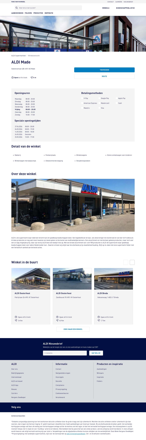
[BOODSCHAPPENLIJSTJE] (125, 7)
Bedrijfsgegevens (17, 372)
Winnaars (100, 372)
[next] (132, 262)
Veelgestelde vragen (63, 372)
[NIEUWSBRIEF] (128, 2)
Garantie (59, 380)
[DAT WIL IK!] (96, 353)
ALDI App (14, 384)
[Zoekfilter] (48, 7)
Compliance (60, 384)
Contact (58, 368)
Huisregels (60, 376)
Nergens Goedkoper (18, 397)
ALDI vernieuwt (16, 380)
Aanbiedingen (102, 368)
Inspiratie (100, 376)
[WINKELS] (106, 7)
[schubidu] (33, 406)
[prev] (125, 262)
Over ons (14, 368)
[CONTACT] (110, 2)
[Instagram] (25, 406)
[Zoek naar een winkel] (73, 329)
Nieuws (14, 389)
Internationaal (16, 376)
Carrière (14, 393)
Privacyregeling (61, 389)
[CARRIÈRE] (118, 2)
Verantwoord (60, 397)
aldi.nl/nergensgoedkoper (76, 433)
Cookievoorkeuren (62, 393)
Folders (99, 380)
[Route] (104, 76)
